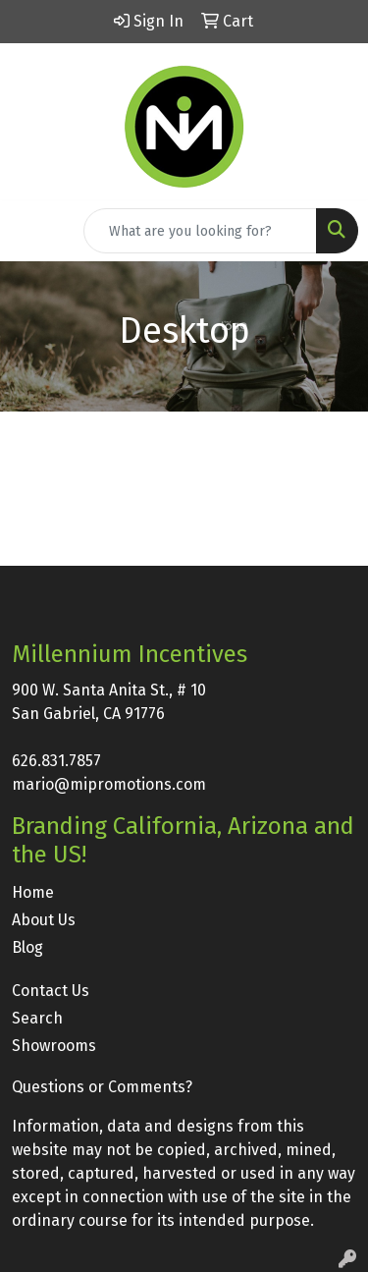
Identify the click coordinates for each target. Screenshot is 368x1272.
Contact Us (50, 990)
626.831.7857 (56, 760)
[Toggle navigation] (30, 231)
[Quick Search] (200, 230)
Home (33, 892)
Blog (27, 947)
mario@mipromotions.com (109, 784)
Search (37, 1018)
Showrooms (54, 1045)
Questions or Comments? (102, 1087)
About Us (44, 920)
